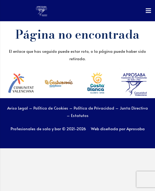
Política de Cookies (50, 108)
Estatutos (79, 115)
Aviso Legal (17, 108)
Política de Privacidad (94, 108)
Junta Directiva (134, 108)
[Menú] (148, 10)
